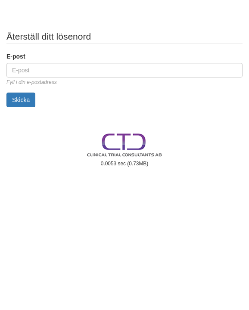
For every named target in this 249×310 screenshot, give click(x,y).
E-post (15, 56)
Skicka (21, 99)
